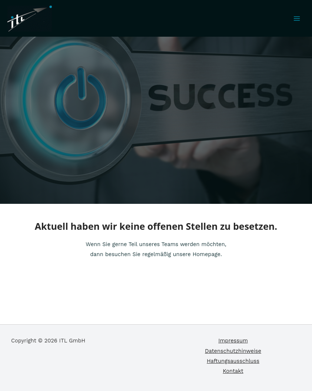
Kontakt (233, 371)
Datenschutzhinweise (233, 351)
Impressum (233, 340)
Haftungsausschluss (233, 361)
